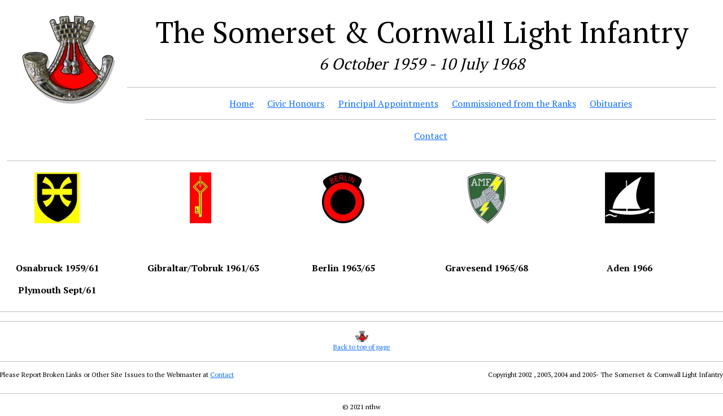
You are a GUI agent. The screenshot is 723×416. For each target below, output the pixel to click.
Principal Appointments (388, 103)
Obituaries (611, 103)
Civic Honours (295, 103)
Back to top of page (361, 347)
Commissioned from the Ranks (514, 103)
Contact (430, 135)
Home (241, 103)
